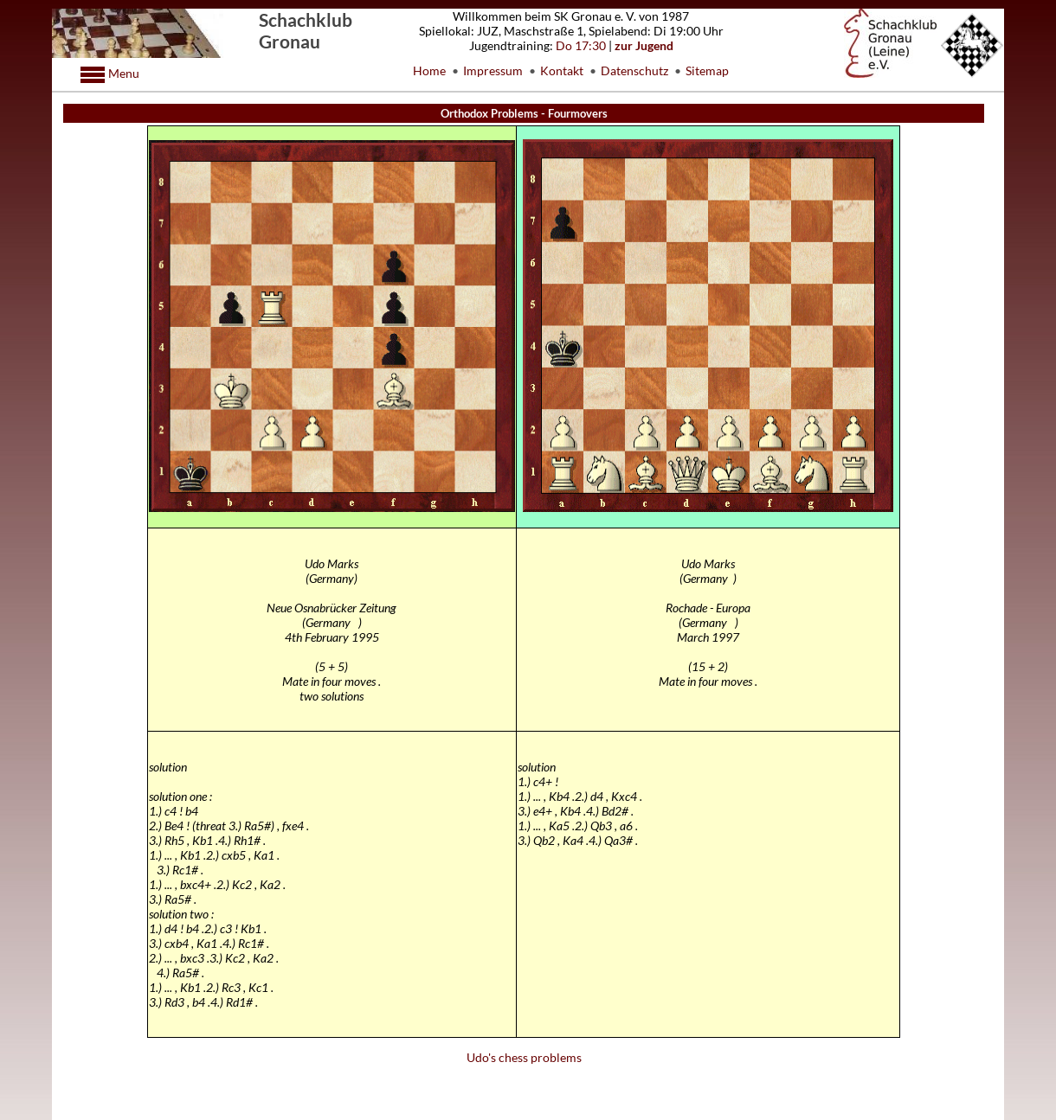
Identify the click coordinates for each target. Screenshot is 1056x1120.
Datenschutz (634, 70)
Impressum (493, 70)
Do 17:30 (581, 45)
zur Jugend (644, 45)
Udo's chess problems (524, 1057)
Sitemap (707, 70)
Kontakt (561, 70)
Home (429, 70)
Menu (122, 73)
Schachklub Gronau (305, 30)
